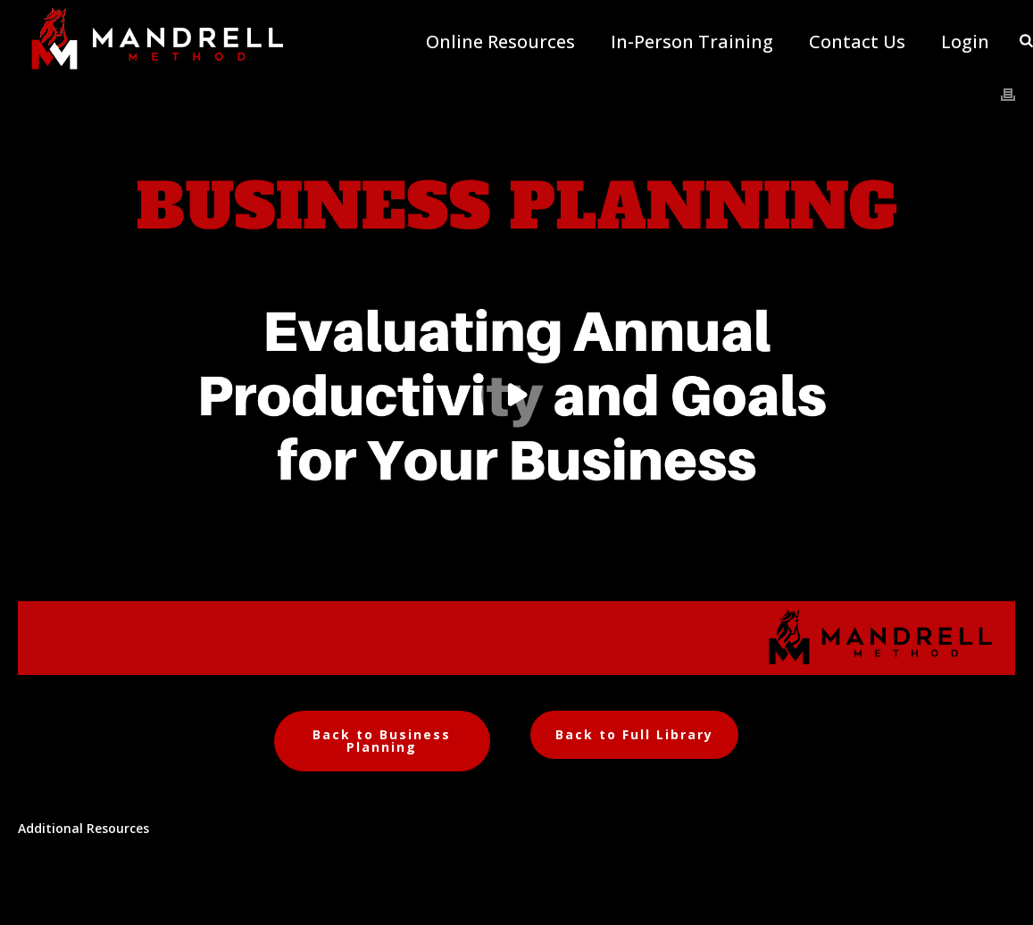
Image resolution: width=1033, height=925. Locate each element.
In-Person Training (692, 42)
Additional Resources (83, 828)
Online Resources (500, 42)
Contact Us (857, 42)
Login (965, 42)
